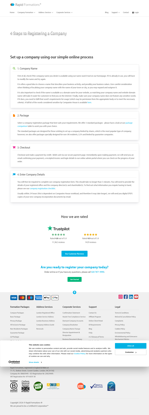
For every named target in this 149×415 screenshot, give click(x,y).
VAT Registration (68, 355)
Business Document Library (72, 339)
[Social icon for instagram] (120, 296)
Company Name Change (71, 329)
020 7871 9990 (97, 271)
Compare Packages (17, 313)
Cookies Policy (120, 329)
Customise (130, 401)
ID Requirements (95, 324)
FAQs (90, 332)
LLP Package (14, 337)
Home (12, 12)
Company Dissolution (70, 324)
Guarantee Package (17, 332)
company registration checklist (42, 188)
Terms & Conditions (122, 313)
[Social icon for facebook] (125, 296)
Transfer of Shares (69, 351)
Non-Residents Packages (19, 329)
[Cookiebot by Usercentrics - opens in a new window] (14, 410)
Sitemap (92, 349)
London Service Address (45, 316)
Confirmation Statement (71, 313)
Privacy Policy (120, 324)
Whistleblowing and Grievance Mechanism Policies (126, 337)
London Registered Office (45, 313)
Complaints (119, 321)
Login (135, 12)
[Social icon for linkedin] (131, 296)
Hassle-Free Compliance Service (74, 316)
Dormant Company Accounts (73, 321)
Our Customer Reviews (74, 253)
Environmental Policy (122, 332)
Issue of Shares (68, 347)
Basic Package (15, 316)
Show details (34, 411)
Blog (106, 12)
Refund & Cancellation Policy (125, 316)
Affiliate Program (95, 316)
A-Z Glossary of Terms (96, 337)
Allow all (130, 394)
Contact (126, 12)
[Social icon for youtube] (136, 296)
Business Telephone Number (73, 343)
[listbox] (74, 235)
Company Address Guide (45, 324)
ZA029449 (49, 373)
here (89, 102)
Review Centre (94, 345)
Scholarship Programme (97, 341)
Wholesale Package (17, 341)
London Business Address (45, 321)
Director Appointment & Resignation (71, 333)
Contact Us (92, 313)
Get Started (74, 279)
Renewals (39, 329)
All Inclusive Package (17, 324)
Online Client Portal (96, 321)
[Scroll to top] (74, 292)
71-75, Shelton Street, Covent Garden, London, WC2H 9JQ (32, 370)
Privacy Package (16, 321)
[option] (58, 235)
